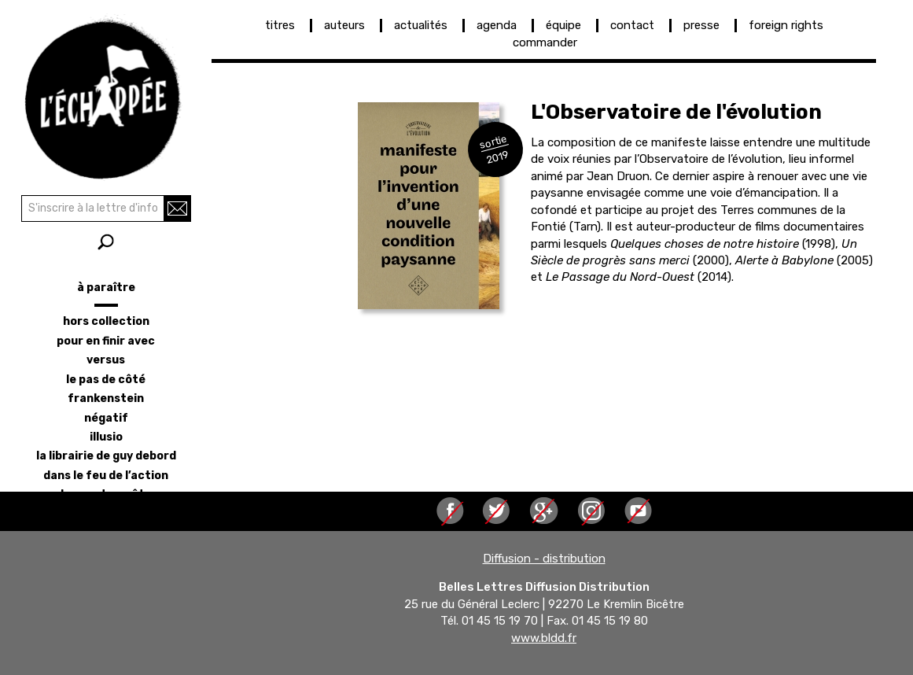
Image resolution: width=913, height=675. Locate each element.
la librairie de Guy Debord (106, 456)
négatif (106, 418)
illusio (106, 437)
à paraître (106, 287)
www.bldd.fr (543, 638)
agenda (497, 25)
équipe (563, 25)
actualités (420, 25)
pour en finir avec (106, 341)
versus (106, 360)
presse (701, 25)
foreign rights (786, 25)
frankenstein (106, 398)
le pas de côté (105, 379)
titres (280, 25)
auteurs (344, 25)
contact (632, 25)
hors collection (106, 321)
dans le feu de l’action (105, 475)
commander (545, 42)
